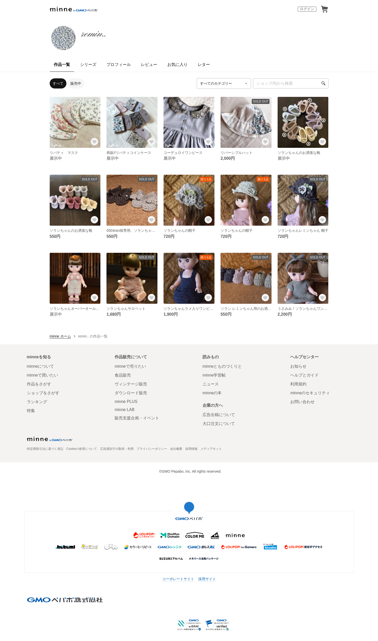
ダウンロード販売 (131, 393)
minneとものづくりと (222, 366)
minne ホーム (60, 336)
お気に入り (177, 64)
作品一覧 (62, 64)
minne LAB (124, 409)
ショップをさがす (43, 393)
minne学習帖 (214, 375)
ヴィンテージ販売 (131, 384)
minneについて (40, 366)
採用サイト (207, 579)
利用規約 (298, 384)
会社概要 (176, 449)
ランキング (37, 402)
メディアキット (211, 449)
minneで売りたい (130, 366)
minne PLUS (126, 401)
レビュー (149, 64)
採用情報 (191, 449)
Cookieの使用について (81, 449)
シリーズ (88, 64)
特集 (31, 410)
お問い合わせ (302, 402)
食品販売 (123, 375)
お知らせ (298, 366)
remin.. (93, 34)
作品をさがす (39, 384)
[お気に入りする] (94, 141)
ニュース (211, 384)
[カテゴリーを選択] (224, 83)
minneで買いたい (42, 375)
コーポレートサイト (178, 579)
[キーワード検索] (290, 83)
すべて (58, 83)
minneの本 (212, 393)
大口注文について (219, 423)
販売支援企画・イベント (137, 418)
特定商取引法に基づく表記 (45, 449)
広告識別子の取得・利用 (117, 449)
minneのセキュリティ (310, 393)
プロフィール (118, 64)
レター (204, 64)
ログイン (307, 9)
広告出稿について (219, 415)
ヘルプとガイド (304, 375)
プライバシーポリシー (152, 449)
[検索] (323, 83)
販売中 (75, 83)
